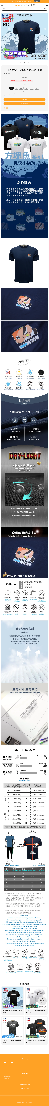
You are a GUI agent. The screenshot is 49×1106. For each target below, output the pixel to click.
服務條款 (19, 1102)
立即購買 (24, 99)
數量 (24, 91)
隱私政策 (24, 1102)
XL (21, 88)
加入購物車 (24, 103)
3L (31, 88)
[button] (2, 5)
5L (36, 88)
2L (26, 88)
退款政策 (30, 1102)
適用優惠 (24, 77)
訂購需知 (6, 1078)
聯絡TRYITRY (7, 1077)
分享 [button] (6, 108)
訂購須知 (36, 1)
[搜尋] (45, 8)
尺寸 (24, 84)
